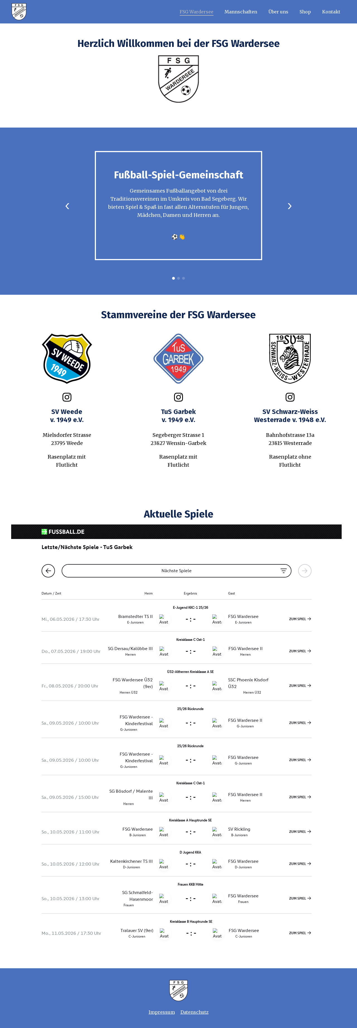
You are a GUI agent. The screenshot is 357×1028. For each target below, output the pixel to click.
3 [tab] (183, 278)
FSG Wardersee (196, 12)
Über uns (278, 12)
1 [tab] (173, 278)
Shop (305, 12)
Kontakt (331, 12)
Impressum (162, 1012)
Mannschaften (241, 12)
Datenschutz (194, 1012)
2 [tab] (178, 278)
